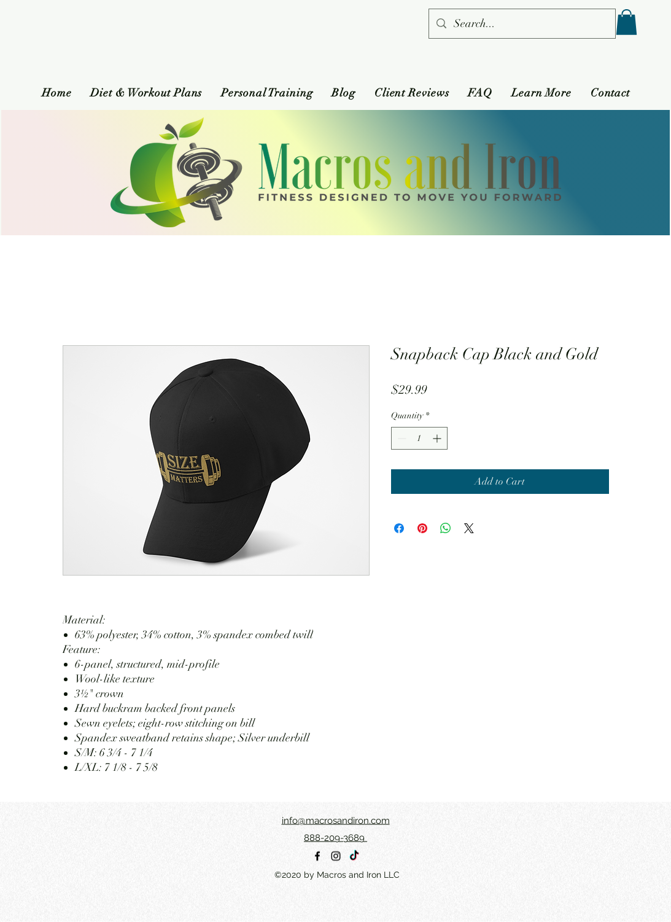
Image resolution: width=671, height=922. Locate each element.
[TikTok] (354, 856)
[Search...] (521, 24)
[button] (626, 22)
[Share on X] (469, 528)
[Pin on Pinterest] (422, 528)
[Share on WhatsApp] (445, 528)
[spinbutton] (419, 438)
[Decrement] (400, 438)
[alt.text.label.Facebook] (317, 856)
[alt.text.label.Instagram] (336, 856)
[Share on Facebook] (399, 528)
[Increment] (438, 438)
